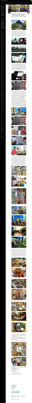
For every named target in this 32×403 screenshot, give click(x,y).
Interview (1, 118)
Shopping (1, 124)
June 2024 (2, 46)
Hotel (1, 117)
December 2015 (2, 102)
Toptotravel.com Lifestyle (4, 0)
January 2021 (2, 69)
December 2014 (2, 111)
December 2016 (2, 93)
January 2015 (2, 110)
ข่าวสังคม (2, 129)
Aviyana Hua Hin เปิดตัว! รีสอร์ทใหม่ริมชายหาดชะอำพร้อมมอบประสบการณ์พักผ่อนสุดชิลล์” (18, 396)
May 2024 (2, 47)
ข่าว (1, 127)
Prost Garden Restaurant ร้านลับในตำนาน (2, 10)
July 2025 (2, 37)
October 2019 (2, 75)
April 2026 (2, 31)
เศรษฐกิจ (1, 132)
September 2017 (2, 86)
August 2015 (2, 105)
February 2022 (2, 63)
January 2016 (2, 101)
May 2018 (2, 80)
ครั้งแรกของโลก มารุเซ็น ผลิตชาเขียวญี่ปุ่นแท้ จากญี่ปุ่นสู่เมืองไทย (3, 28)
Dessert (1, 114)
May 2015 (2, 107)
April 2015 (2, 108)
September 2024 (2, 44)
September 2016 (2, 95)
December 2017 (2, 84)
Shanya (15, 18)
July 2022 (2, 60)
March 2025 (2, 40)
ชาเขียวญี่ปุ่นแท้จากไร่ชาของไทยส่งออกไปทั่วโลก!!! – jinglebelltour (3, 26)
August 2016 (2, 96)
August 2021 (2, 66)
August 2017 (2, 87)
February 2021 (2, 68)
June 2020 (2, 71)
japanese (1, 120)
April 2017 (2, 90)
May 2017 (2, 89)
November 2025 (2, 35)
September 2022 (2, 59)
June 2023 (2, 53)
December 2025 (2, 34)
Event (1, 115)
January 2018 (2, 83)
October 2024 (2, 43)
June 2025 (2, 38)
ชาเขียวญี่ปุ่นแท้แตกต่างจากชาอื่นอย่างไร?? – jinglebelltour (3, 22)
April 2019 (2, 78)
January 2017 (2, 92)
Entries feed (2, 136)
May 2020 (2, 72)
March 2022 (2, 62)
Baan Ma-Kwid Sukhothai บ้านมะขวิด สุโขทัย (3, 9)
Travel (1, 126)
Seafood (1, 123)
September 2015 (2, 104)
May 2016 (2, 98)
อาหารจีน (1, 130)
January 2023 (2, 56)
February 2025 (2, 41)
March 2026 (2, 32)
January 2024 (2, 50)
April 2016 (2, 99)
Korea (1, 121)
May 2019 (2, 77)
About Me (3, 19)
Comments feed (2, 137)
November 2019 (2, 74)
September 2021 (2, 65)
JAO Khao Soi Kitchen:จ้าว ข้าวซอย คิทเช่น (18, 398)
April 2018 (2, 81)
